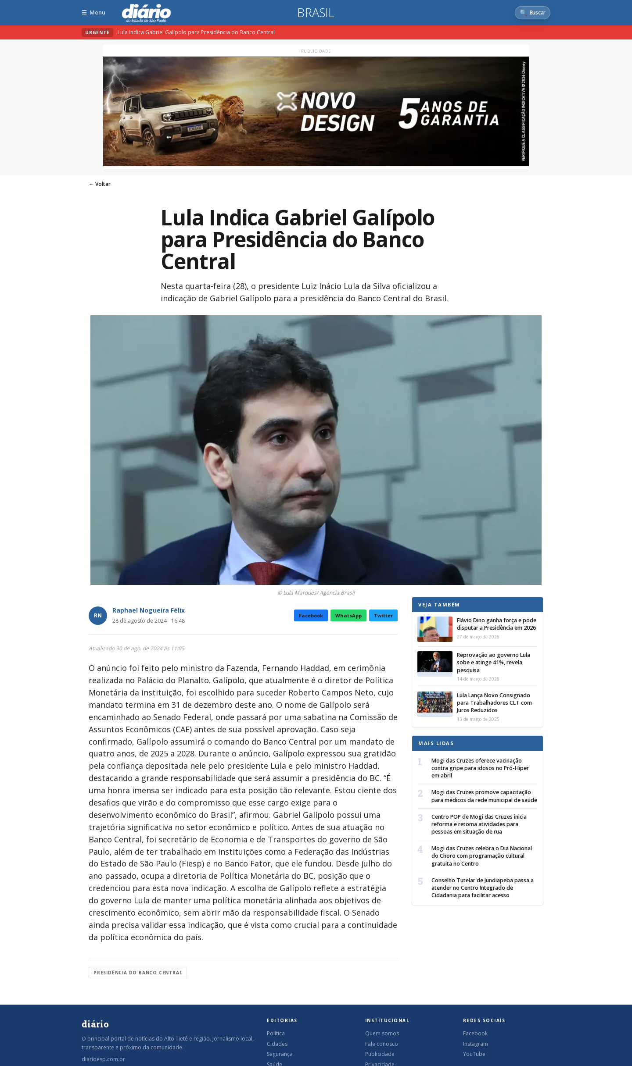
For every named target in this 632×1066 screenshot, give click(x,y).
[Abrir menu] (93, 12)
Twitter (383, 615)
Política (276, 1033)
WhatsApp (348, 615)
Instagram (475, 1044)
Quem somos (382, 1033)
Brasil (315, 12)
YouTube (474, 1054)
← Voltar (100, 184)
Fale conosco (381, 1044)
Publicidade (380, 1054)
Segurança (280, 1054)
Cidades (277, 1044)
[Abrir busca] (532, 12)
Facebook (311, 615)
